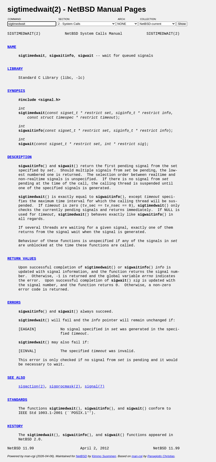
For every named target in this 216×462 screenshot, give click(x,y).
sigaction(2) (31, 386)
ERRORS (14, 302)
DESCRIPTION (19, 157)
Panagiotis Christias (161, 456)
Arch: (124, 19)
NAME (11, 47)
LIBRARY (15, 68)
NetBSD (81, 456)
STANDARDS (17, 399)
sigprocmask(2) (64, 386)
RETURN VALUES (21, 258)
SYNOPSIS (16, 91)
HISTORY (15, 426)
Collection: (148, 19)
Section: (65, 19)
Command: (16, 19)
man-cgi (137, 456)
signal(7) (94, 386)
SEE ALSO (16, 377)
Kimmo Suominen (104, 456)
